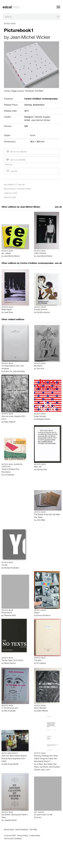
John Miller (41, 520)
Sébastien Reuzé (43, 419)
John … (48, 770)
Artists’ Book (10, 24)
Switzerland (38, 105)
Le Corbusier (9, 475)
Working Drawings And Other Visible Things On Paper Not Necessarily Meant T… (46, 759)
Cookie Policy (34, 836)
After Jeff (37, 467)
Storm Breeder (40, 708)
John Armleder (19, 372)
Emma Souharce (43, 616)
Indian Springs (40, 417)
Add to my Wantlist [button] (15, 160)
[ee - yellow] (6, 254)
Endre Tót (8, 372)
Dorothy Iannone (40, 310)
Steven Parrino (10, 663)
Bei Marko (38, 366)
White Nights (6, 310)
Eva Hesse (48, 764)
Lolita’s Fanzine (40, 254)
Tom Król (40, 369)
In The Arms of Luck (9, 708)
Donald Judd (39, 770)
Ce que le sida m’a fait (43, 815)
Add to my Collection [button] (16, 151)
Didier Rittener (10, 422)
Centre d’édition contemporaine (37, 263)
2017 (26, 111)
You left (4, 565)
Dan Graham (54, 767)
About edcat (9, 830)
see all (58, 207)
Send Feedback (21, 830)
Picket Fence (6, 613)
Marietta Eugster (42, 117)
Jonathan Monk (10, 820)
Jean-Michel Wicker (30, 37)
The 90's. (38, 661)
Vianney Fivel (42, 470)
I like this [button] (11, 171)
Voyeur (37, 613)
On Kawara (41, 663)
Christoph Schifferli (24, 189)
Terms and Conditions (13, 839)
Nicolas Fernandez (11, 568)
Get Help (33, 830)
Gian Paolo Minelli (11, 764)
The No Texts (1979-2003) (12, 661)
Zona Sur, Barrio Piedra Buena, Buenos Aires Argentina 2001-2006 (14, 759)
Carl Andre (44, 767)
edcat (15, 193)
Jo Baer (40, 764)
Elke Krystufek (10, 711)
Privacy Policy (22, 836)
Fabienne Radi (10, 616)
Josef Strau (8, 313)
